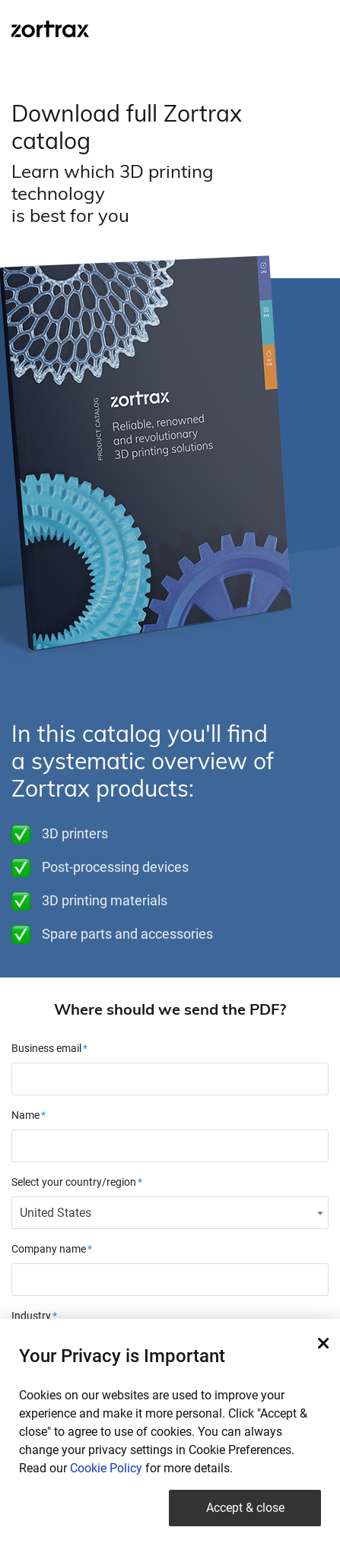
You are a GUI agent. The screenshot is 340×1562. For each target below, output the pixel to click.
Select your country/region (73, 1182)
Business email (46, 1048)
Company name (48, 1249)
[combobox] (170, 1212)
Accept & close (245, 1507)
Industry (31, 1316)
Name (25, 1115)
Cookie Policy (106, 1468)
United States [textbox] (55, 1213)
